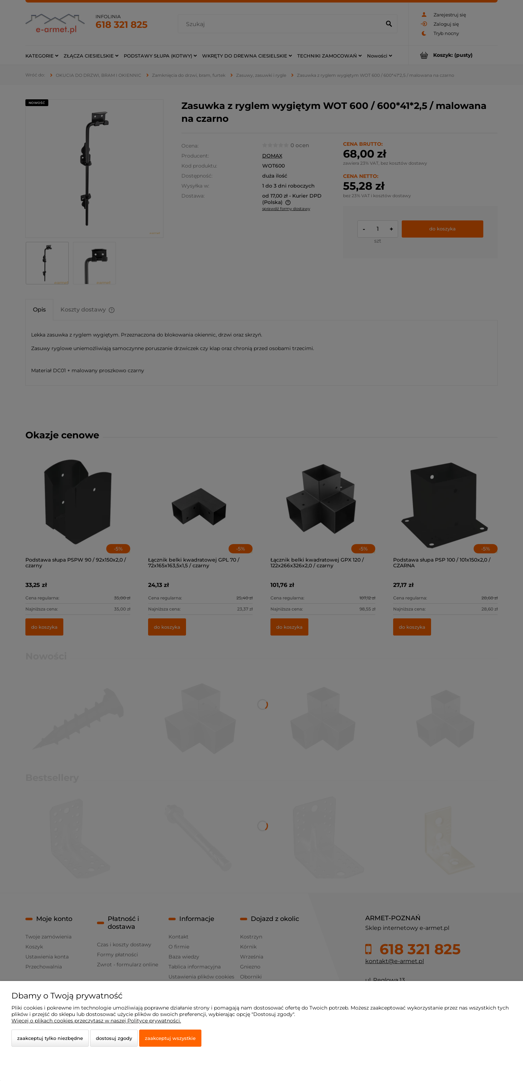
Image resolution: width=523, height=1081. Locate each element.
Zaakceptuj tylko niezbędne (50, 1038)
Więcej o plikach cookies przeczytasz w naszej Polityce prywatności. (96, 1020)
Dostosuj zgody (114, 1038)
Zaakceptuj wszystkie (170, 1038)
